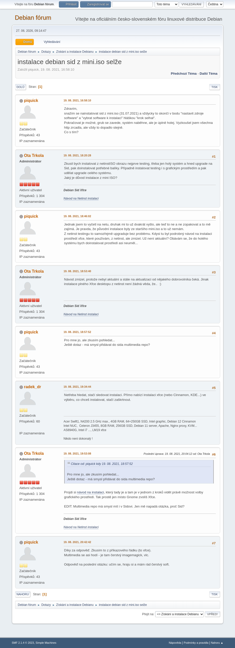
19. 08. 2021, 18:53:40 (77, 271)
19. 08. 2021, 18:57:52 (77, 331)
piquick (31, 100)
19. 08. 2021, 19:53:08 (77, 453)
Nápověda (175, 642)
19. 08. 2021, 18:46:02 (77, 216)
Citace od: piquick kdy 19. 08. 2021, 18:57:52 (102, 464)
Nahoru (23, 594)
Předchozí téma (184, 73)
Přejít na (147, 614)
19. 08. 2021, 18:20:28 (77, 155)
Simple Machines (46, 642)
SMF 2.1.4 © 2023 (23, 642)
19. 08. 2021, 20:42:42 (77, 542)
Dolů (21, 87)
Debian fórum (33, 17)
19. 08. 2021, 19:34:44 (77, 386)
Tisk (215, 87)
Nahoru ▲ (217, 642)
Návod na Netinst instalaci (81, 198)
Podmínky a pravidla (196, 642)
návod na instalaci (90, 492)
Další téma (208, 73)
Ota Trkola (34, 155)
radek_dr (32, 387)
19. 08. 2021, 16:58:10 (77, 100)
